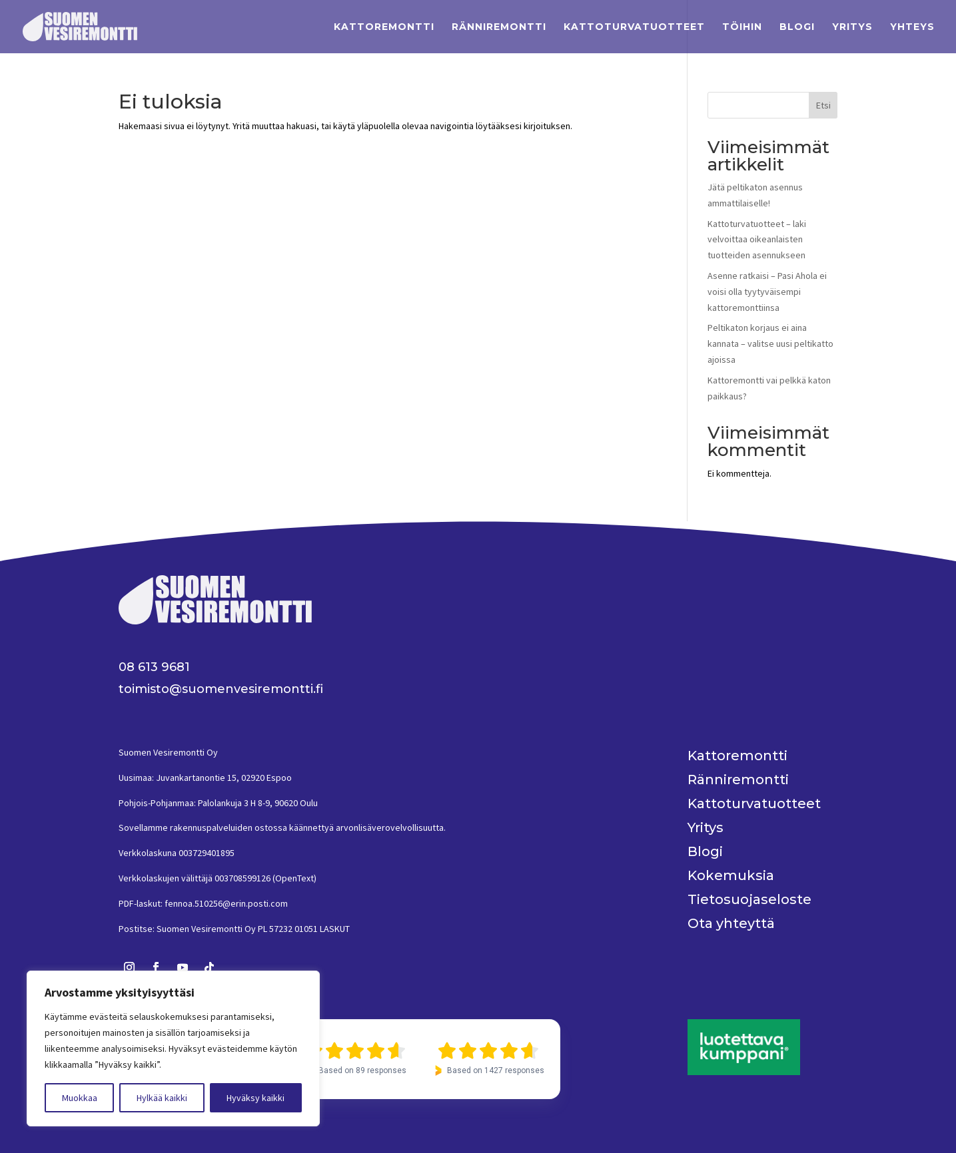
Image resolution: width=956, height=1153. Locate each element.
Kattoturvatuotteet (634, 27)
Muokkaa (79, 1098)
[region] (173, 1048)
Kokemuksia (731, 875)
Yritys (852, 27)
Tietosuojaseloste (749, 899)
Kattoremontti (384, 27)
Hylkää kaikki (162, 1098)
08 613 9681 (154, 667)
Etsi (823, 105)
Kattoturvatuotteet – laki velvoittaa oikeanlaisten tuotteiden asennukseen (757, 240)
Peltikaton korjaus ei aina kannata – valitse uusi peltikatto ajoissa (770, 343)
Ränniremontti (499, 27)
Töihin (742, 27)
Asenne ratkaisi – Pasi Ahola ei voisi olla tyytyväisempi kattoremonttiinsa (767, 292)
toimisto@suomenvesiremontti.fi (221, 689)
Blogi (797, 27)
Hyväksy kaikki (255, 1098)
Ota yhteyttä (731, 923)
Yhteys (912, 27)
